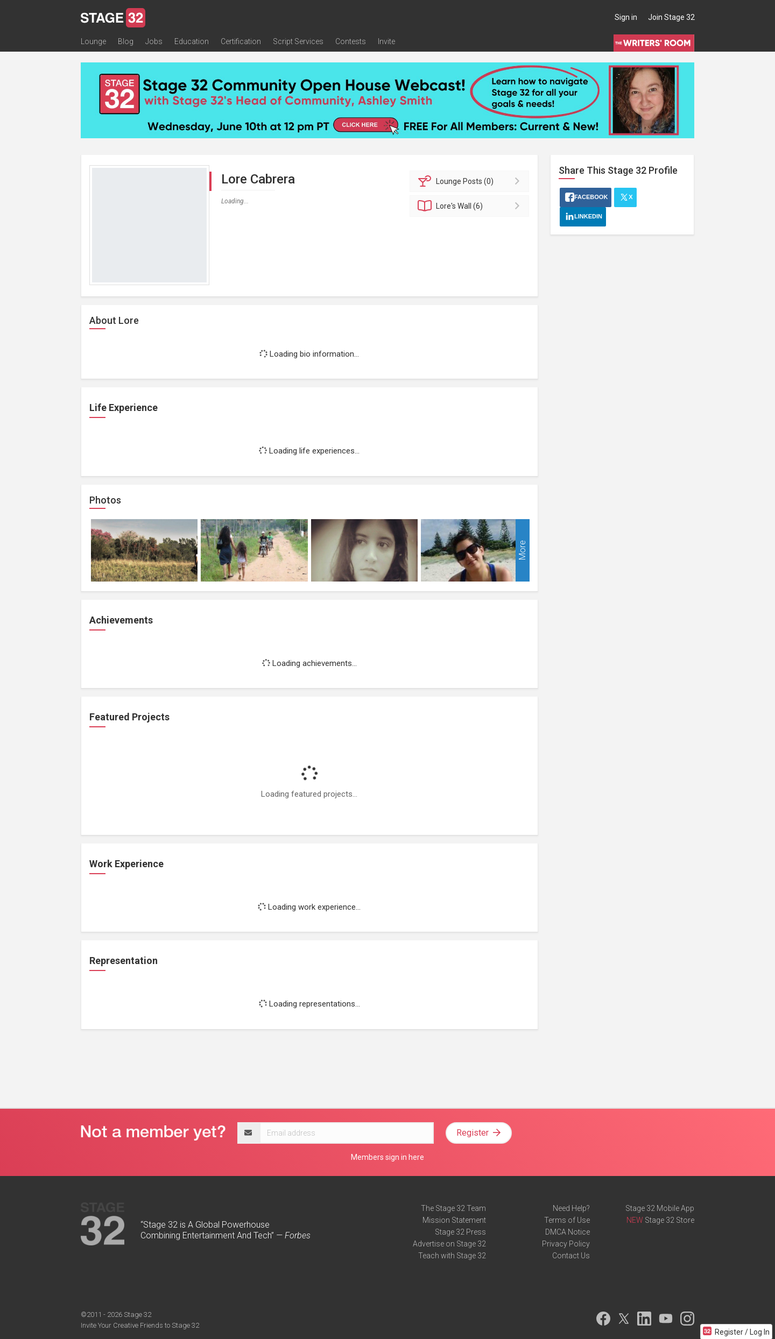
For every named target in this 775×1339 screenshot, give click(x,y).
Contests (350, 41)
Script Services (298, 41)
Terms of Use (567, 1220)
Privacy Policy (566, 1243)
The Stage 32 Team (453, 1208)
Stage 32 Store (669, 1220)
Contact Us (571, 1255)
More (522, 550)
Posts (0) (471, 181)
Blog (125, 41)
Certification (241, 41)
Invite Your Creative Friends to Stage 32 (140, 1325)
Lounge (93, 41)
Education (191, 41)
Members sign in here (387, 1157)
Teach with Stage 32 (452, 1255)
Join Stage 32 (671, 17)
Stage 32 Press (460, 1232)
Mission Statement (454, 1220)
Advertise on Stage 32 (449, 1243)
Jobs (154, 41)
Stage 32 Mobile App (659, 1208)
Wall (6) (471, 206)
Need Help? (571, 1208)
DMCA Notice (567, 1232)
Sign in (626, 17)
